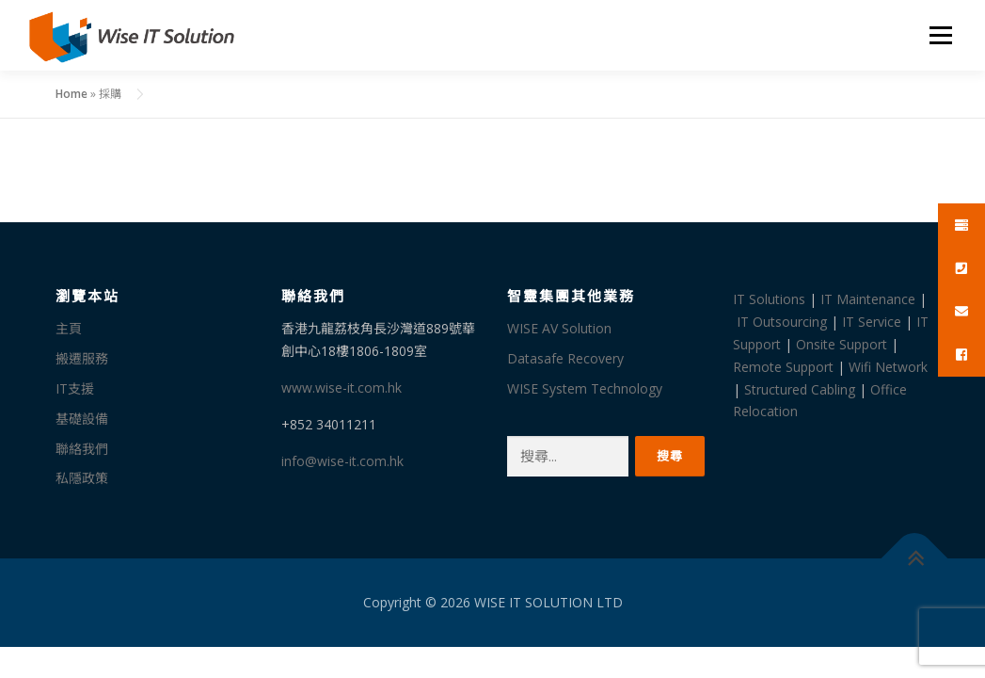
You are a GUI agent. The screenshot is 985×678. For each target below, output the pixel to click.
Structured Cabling (799, 389)
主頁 (69, 328)
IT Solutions (769, 299)
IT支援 (75, 388)
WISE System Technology (584, 388)
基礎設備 (82, 419)
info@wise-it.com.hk (342, 461)
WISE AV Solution (559, 328)
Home (71, 94)
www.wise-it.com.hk (341, 387)
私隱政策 (82, 478)
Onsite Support (841, 344)
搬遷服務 (82, 358)
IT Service (871, 322)
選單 (938, 35)
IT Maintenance (867, 299)
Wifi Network (888, 367)
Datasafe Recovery (565, 358)
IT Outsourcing (782, 322)
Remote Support (783, 367)
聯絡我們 (82, 449)
